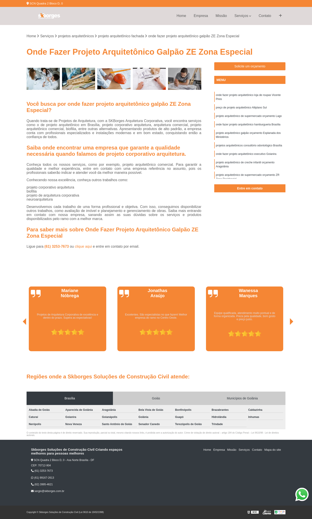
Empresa (201, 16)
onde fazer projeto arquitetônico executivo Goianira (246, 154)
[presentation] (18, 338)
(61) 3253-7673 (57, 246)
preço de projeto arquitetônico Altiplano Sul (241, 107)
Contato (265, 16)
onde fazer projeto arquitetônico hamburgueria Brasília (248, 124)
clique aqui (83, 246)
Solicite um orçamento (249, 66)
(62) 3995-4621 (42, 484)
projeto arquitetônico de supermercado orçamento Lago (249, 116)
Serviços (241, 16)
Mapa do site (272, 449)
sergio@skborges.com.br (47, 491)
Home (181, 16)
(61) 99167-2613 (42, 477)
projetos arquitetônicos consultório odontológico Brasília (249, 145)
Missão (221, 16)
